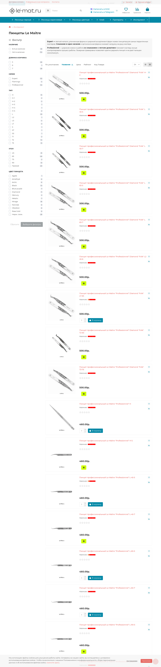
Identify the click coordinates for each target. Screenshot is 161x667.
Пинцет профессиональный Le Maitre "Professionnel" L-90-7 (98, 435)
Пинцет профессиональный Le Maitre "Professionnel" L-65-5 (98, 370)
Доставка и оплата (16, 2)
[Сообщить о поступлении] (51, 129)
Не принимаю (132, 661)
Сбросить (14, 224)
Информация (16, 630)
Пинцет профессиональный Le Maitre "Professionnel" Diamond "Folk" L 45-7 (134, 107)
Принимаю (146, 661)
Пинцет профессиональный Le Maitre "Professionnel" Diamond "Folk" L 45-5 (98, 107)
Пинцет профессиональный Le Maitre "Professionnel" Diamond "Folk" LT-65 (61, 240)
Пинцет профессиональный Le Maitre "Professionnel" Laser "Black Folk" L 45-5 (134, 570)
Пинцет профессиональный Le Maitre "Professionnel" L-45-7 (61, 370)
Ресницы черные (21, 20)
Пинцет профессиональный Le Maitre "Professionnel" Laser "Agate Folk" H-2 (98, 503)
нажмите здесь (52, 663)
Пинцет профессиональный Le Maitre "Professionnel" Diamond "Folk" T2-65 (98, 240)
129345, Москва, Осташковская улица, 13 (127, 652)
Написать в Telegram (102, 12)
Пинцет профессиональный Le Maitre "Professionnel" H (61, 306)
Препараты (118, 20)
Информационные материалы (37, 2)
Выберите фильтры (32, 224)
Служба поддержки (68, 630)
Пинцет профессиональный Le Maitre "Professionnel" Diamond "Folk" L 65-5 (61, 174)
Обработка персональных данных (24, 639)
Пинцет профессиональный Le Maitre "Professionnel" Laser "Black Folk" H (134, 503)
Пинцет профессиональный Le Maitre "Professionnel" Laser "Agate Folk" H (134, 436)
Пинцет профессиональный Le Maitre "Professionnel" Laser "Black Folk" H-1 (61, 570)
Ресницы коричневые (50, 20)
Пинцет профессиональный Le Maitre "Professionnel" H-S (98, 306)
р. (127, 2)
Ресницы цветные (80, 20)
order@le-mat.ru (116, 642)
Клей (102, 20)
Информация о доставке (20, 635)
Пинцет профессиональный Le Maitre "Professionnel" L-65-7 (134, 370)
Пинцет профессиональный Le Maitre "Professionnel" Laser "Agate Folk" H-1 (61, 503)
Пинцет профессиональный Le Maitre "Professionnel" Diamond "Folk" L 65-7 (98, 174)
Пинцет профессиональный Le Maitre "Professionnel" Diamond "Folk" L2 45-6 (134, 174)
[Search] (67, 10)
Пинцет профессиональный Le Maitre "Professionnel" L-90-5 (61, 435)
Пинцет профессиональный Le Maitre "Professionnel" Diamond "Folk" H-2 (61, 107)
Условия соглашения (18, 642)
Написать (61, 639)
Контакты (55, 2)
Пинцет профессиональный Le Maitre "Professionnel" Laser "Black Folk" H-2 (98, 570)
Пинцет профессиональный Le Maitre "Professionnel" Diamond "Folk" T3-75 (134, 240)
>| (125, 611)
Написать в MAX (100, 9)
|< (72, 611)
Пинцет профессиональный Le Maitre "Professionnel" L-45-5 (134, 306)
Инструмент (140, 20)
